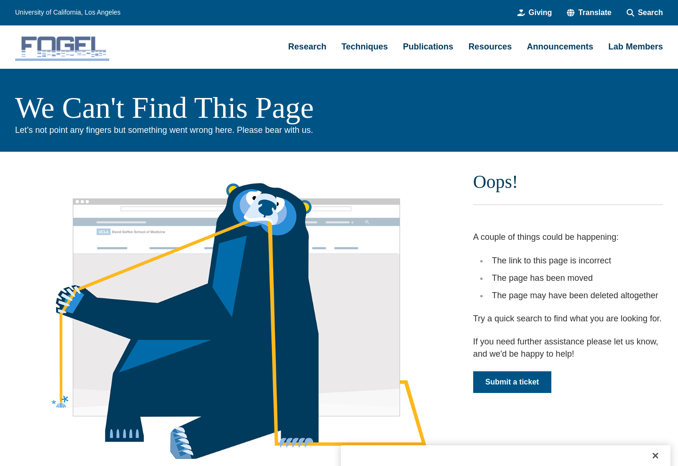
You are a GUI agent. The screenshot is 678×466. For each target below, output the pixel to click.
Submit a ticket (512, 382)
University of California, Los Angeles (68, 12)
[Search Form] (644, 13)
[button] (589, 13)
